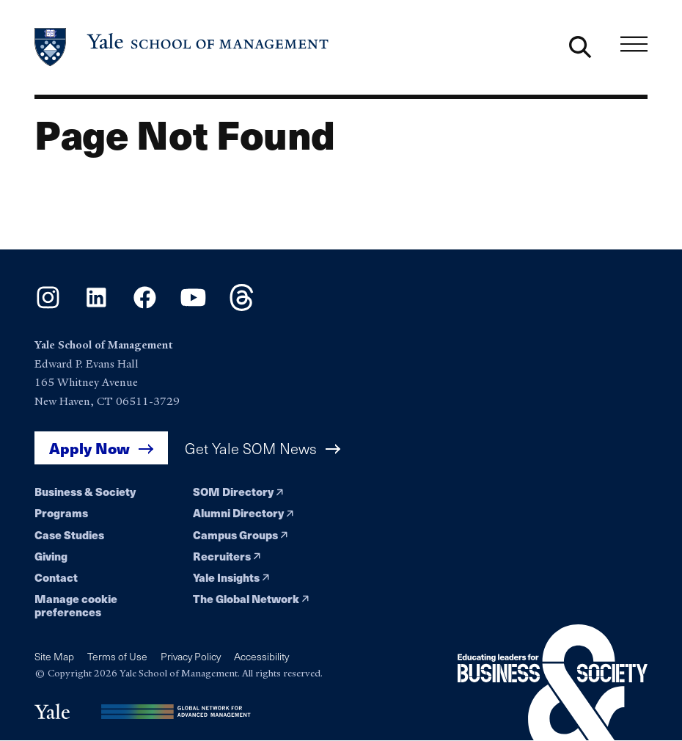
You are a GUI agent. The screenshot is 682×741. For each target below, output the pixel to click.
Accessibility (261, 656)
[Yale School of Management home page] (182, 47)
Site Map (54, 656)
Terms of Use (117, 656)
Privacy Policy (191, 656)
